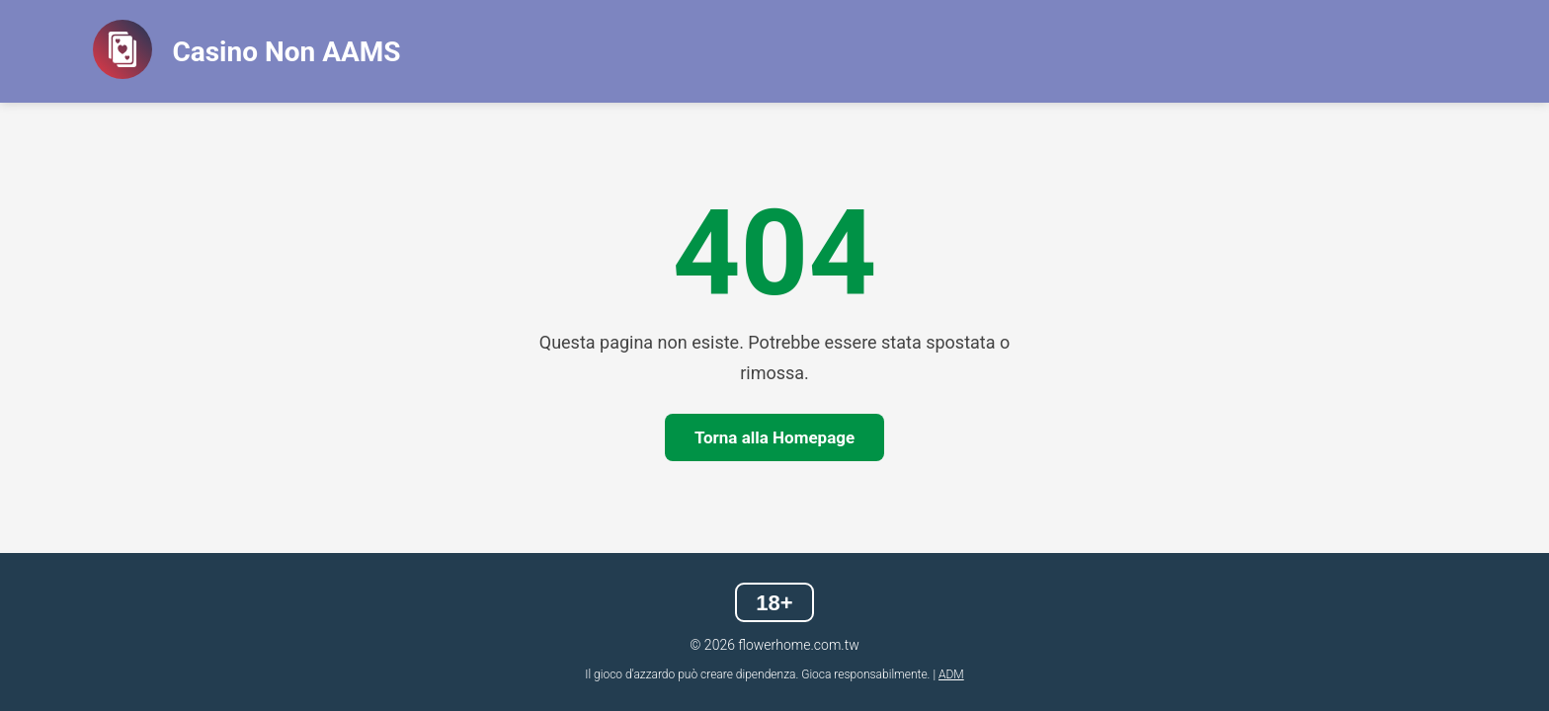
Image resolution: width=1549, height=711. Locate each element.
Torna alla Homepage (774, 437)
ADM (951, 674)
